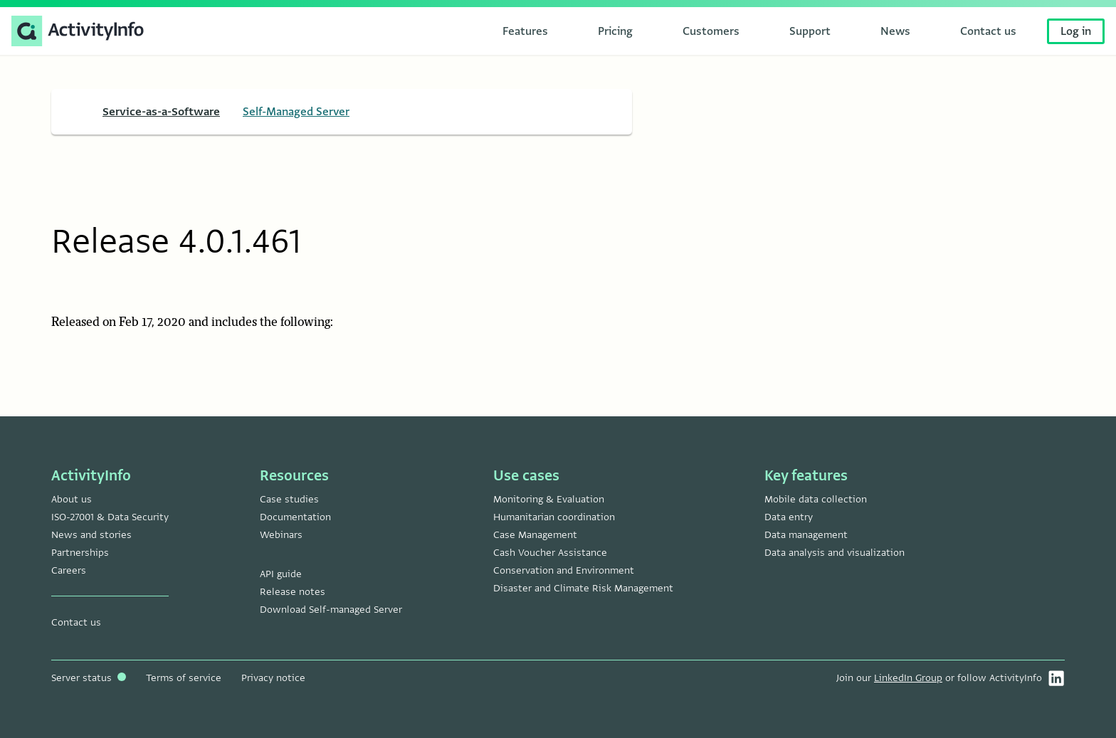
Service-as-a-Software (161, 112)
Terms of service (183, 678)
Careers (68, 570)
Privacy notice (273, 678)
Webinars (281, 535)
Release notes (292, 592)
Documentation (295, 517)
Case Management (535, 535)
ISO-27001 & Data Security (110, 517)
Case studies (289, 499)
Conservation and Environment (563, 570)
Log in (1075, 31)
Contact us (76, 622)
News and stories (91, 535)
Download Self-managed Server (331, 609)
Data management (806, 535)
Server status (88, 678)
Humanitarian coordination (554, 517)
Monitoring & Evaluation (548, 499)
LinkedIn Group (908, 678)
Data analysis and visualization (834, 552)
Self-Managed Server (296, 112)
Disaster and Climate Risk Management (583, 588)
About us (71, 499)
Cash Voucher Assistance (550, 552)
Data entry (788, 517)
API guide (281, 574)
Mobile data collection (815, 499)
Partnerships (80, 552)
